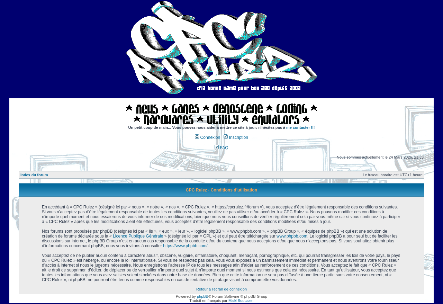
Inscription (236, 137)
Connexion (207, 137)
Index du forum (34, 175)
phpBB (202, 296)
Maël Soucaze (240, 300)
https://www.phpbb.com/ (185, 245)
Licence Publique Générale (138, 236)
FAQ (221, 147)
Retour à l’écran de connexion (221, 289)
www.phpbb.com (292, 236)
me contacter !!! (300, 127)
